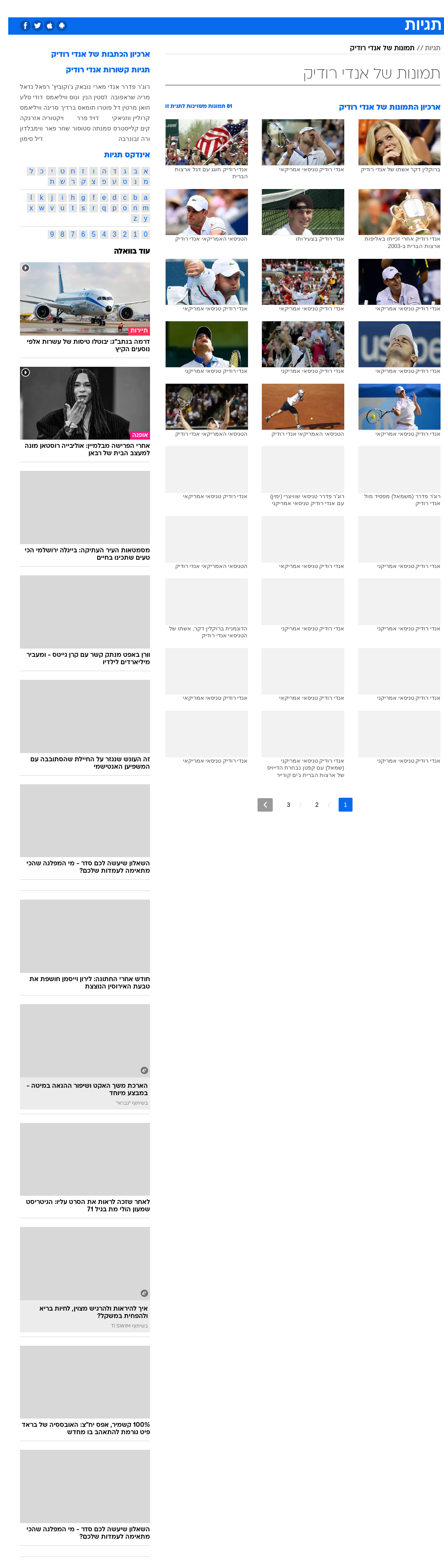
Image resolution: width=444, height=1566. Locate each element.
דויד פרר (80, 117)
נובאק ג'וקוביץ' (63, 86)
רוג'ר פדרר (127, 86)
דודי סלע (23, 97)
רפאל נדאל (27, 86)
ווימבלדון (23, 128)
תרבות (282, 8)
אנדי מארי (98, 86)
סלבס (257, 8)
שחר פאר (49, 128)
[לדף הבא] (256, 805)
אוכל (213, 8)
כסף (234, 8)
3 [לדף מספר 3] (280, 804)
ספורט (339, 8)
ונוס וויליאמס (54, 97)
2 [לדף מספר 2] (308, 804)
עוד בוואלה (124, 251)
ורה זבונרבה (126, 138)
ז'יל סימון (23, 138)
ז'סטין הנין (87, 97)
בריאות (187, 8)
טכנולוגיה (130, 8)
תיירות (160, 8)
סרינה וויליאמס (31, 107)
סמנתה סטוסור (83, 128)
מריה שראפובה (122, 97)
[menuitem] (333, 12)
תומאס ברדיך (69, 107)
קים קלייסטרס (123, 128)
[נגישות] (12, 11)
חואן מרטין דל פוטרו (115, 107)
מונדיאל (310, 8)
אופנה (101, 8)
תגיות (424, 48)
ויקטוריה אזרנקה (34, 117)
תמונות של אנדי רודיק (374, 48)
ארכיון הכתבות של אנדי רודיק (92, 55)
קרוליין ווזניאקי (123, 117)
